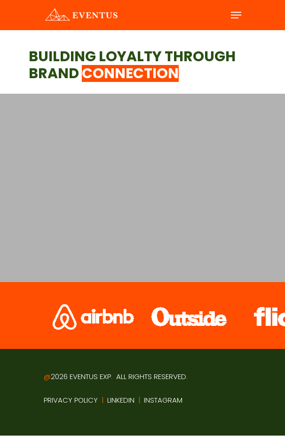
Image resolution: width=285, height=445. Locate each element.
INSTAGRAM (163, 400)
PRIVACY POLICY (71, 400)
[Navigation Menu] (236, 15)
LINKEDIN (121, 400)
